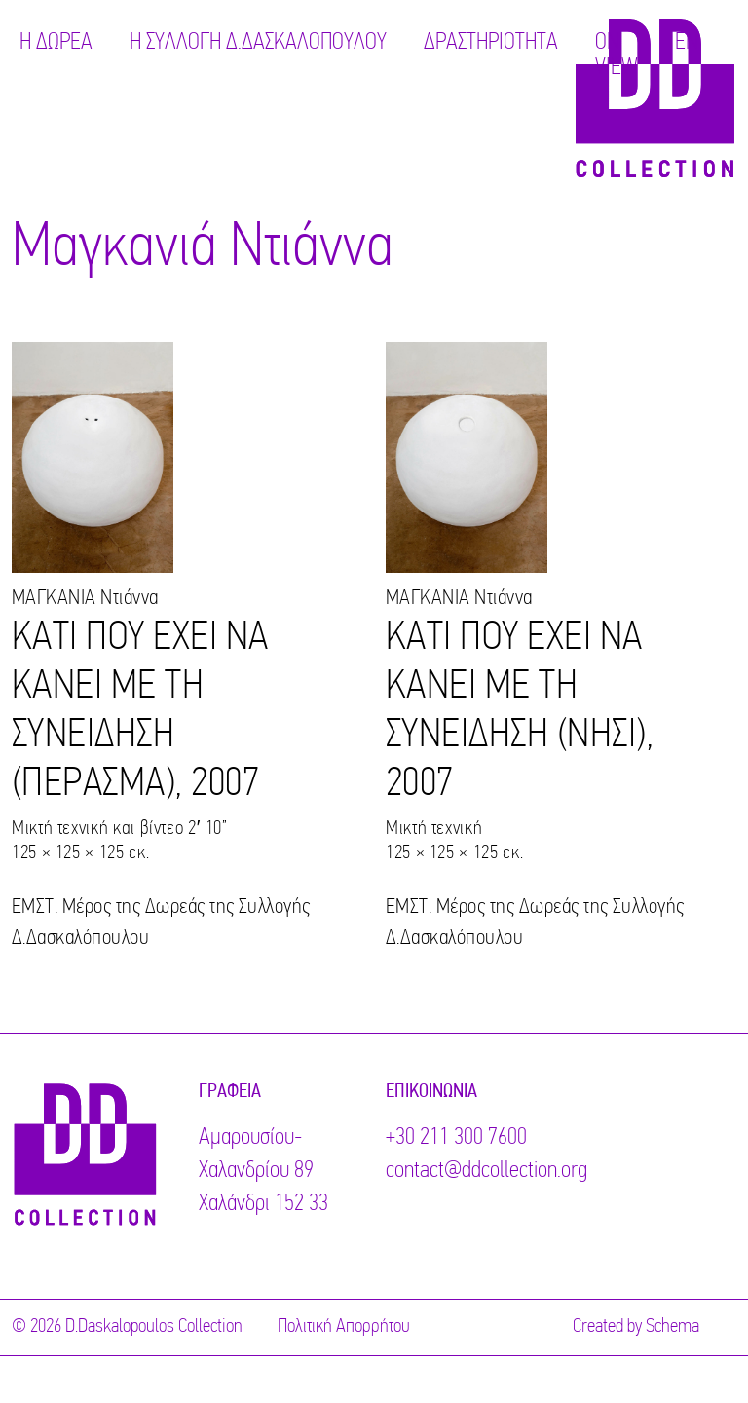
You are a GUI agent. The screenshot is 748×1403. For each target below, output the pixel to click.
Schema (672, 1327)
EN (686, 43)
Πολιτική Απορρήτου (344, 1327)
